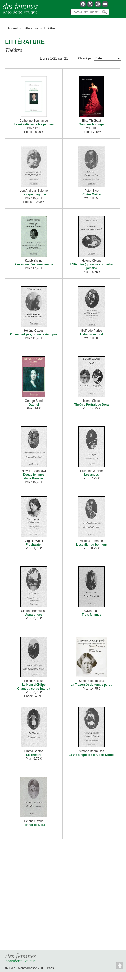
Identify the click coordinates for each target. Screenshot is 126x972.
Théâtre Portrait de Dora (91, 404)
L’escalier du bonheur (91, 544)
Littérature (31, 28)
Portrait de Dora (33, 825)
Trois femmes (91, 614)
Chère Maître (91, 194)
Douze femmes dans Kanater (33, 476)
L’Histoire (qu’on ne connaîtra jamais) (91, 266)
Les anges (91, 474)
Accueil (13, 28)
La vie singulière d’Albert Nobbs (91, 755)
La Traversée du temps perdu (91, 685)
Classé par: (85, 58)
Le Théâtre (33, 755)
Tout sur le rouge (91, 124)
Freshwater (34, 544)
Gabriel (34, 404)
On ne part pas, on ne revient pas (33, 334)
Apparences (33, 614)
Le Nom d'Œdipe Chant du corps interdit (33, 686)
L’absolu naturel (91, 334)
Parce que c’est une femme (33, 264)
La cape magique (34, 194)
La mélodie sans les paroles (34, 124)
